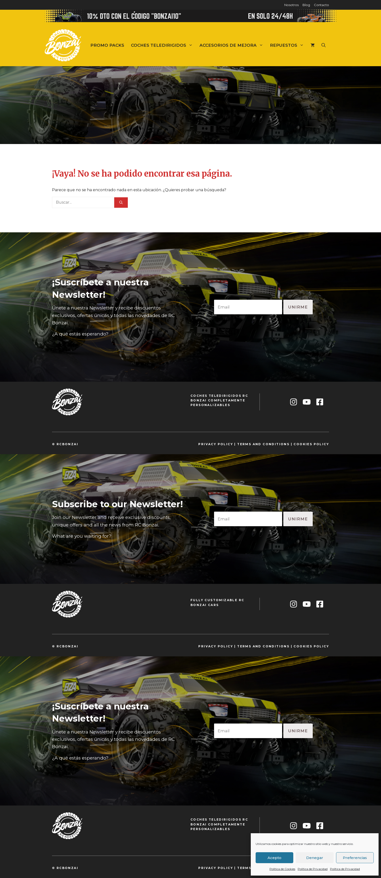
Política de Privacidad (313, 869)
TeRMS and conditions (263, 444)
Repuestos (288, 45)
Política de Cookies (282, 869)
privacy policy (215, 444)
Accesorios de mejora (233, 45)
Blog (306, 5)
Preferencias (355, 857)
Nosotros (291, 5)
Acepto (274, 857)
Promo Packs (107, 45)
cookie (302, 444)
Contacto (321, 5)
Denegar (314, 857)
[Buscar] (121, 202)
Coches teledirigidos (163, 45)
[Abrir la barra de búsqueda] (323, 45)
